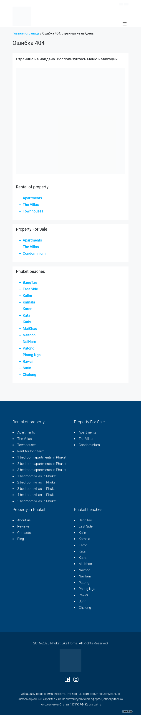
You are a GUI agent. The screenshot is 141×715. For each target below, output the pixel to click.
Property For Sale (89, 421)
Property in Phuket (29, 509)
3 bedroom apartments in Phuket (41, 470)
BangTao (30, 282)
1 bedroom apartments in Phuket (41, 457)
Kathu (27, 322)
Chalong (29, 374)
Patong (28, 348)
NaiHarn (29, 342)
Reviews (23, 526)
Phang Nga (32, 355)
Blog (20, 539)
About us (24, 520)
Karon (27, 309)
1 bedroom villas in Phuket (36, 476)
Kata (26, 315)
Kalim (27, 295)
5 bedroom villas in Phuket (36, 501)
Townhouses (33, 211)
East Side (30, 289)
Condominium (34, 253)
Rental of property (29, 421)
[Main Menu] (124, 24)
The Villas (31, 204)
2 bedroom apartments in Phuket (41, 464)
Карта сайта (93, 704)
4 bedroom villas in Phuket (36, 495)
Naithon (29, 335)
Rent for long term (30, 451)
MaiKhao (30, 328)
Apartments (32, 198)
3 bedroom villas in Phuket (36, 489)
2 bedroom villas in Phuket (36, 482)
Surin (27, 368)
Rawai (28, 361)
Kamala (29, 302)
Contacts (24, 533)
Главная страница (26, 33)
